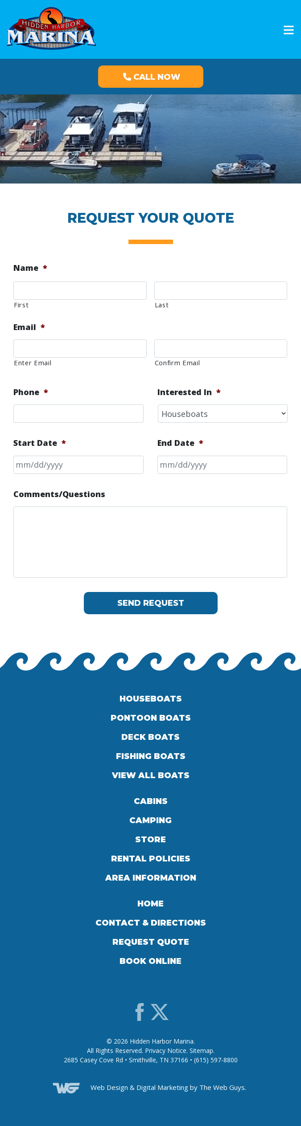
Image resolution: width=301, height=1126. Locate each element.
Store (150, 839)
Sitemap (201, 1050)
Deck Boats (150, 737)
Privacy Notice (165, 1050)
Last (162, 304)
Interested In (189, 392)
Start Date (39, 443)
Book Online (150, 961)
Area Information (150, 878)
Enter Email (32, 362)
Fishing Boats (151, 756)
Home (150, 904)
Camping (150, 820)
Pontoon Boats (151, 718)
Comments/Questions (59, 494)
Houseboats (151, 699)
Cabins (151, 801)
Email (29, 327)
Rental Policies (150, 859)
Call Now (151, 77)
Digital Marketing (162, 1087)
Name (30, 268)
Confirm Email (177, 362)
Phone (30, 392)
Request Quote (150, 942)
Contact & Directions (150, 923)
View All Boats (151, 775)
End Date (180, 443)
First (21, 304)
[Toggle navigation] (286, 30)
